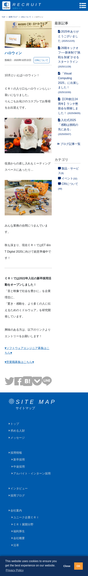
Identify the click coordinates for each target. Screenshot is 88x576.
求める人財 (17, 430)
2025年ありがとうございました (68, 36)
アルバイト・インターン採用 (32, 473)
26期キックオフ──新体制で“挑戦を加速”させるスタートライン (69, 57)
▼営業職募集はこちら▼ (19, 362)
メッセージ (17, 437)
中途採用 (19, 466)
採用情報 (16, 452)
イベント (67, 178)
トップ (14, 423)
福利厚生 (19, 531)
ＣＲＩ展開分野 (23, 524)
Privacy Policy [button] (15, 570)
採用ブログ (17, 495)
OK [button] (78, 566)
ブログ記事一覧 (68, 143)
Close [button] (66, 566)
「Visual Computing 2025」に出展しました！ (68, 82)
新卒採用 (19, 459)
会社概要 (19, 538)
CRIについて (41, 60)
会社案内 (16, 510)
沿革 (16, 545)
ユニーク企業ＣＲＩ (26, 517)
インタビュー (19, 488)
